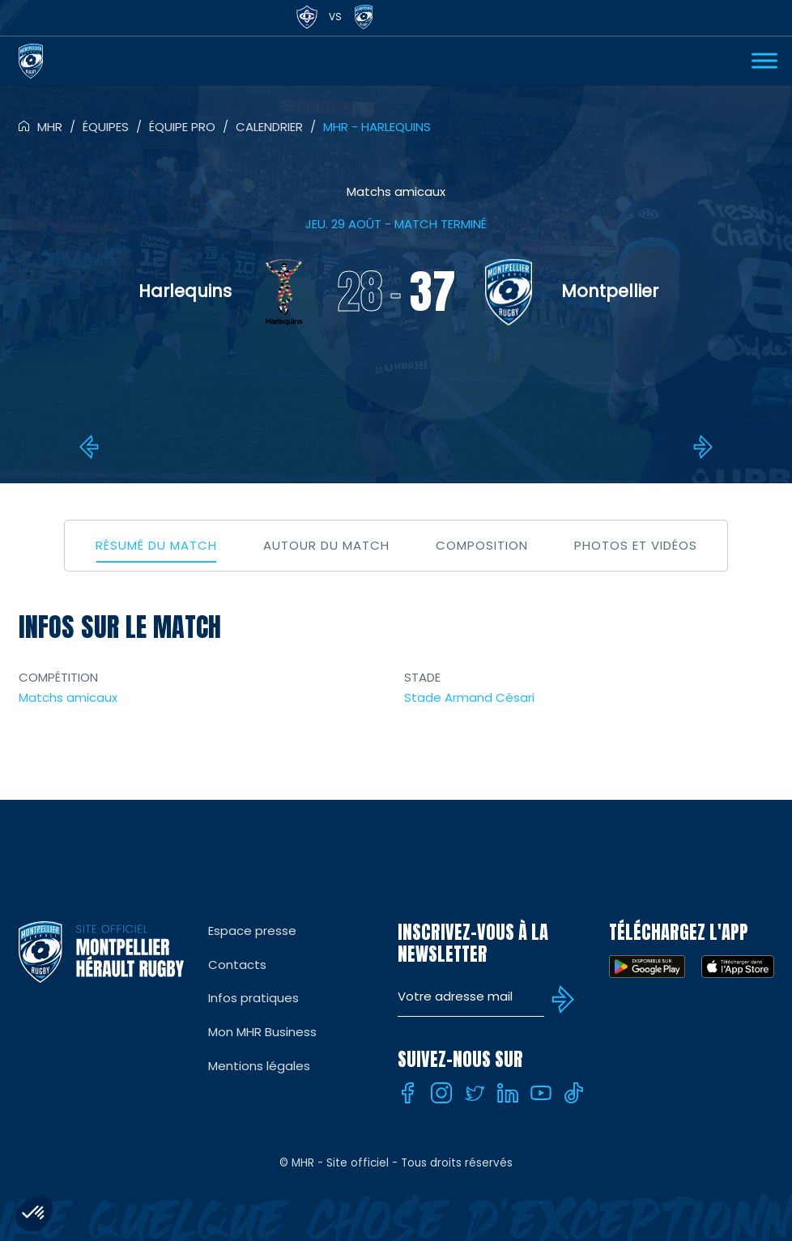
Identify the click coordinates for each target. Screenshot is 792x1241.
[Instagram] (441, 1092)
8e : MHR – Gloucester (700, 447)
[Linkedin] (507, 1092)
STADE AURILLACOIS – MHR (91, 447)
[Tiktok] (574, 1092)
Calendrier (269, 126)
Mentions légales (259, 1065)
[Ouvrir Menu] (764, 60)
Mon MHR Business (262, 1031)
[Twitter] (474, 1092)
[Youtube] (540, 1092)
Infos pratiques (253, 997)
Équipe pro (182, 126)
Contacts (237, 964)
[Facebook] (408, 1092)
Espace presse (252, 930)
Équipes (106, 126)
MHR (49, 126)
